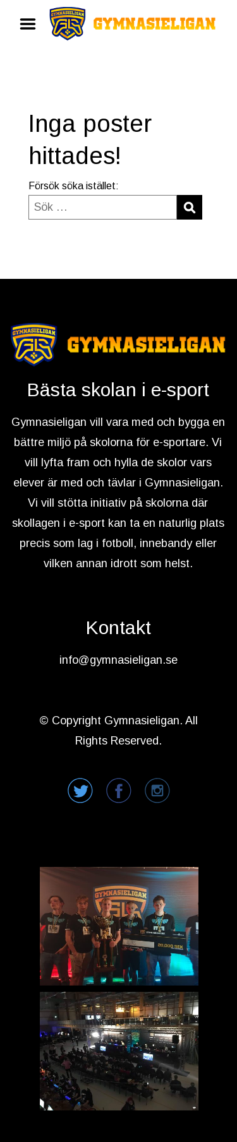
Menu (32, 24)
